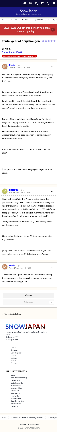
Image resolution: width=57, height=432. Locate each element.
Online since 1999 (12, 337)
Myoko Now (15, 391)
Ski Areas (14, 350)
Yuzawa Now (16, 404)
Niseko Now (15, 396)
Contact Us (33, 424)
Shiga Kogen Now (17, 401)
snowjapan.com (11, 340)
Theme (22, 424)
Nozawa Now (16, 398)
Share (28, 295)
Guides (13, 355)
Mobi (7, 48)
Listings (14, 358)
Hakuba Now (16, 385)
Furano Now (15, 380)
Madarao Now (16, 388)
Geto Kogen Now (17, 383)
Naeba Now (15, 393)
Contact (14, 363)
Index (13, 375)
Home (13, 348)
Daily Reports (16, 353)
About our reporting (19, 378)
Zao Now (14, 406)
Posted (19, 68)
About (13, 360)
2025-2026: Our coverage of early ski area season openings (27, 29)
